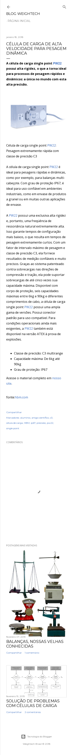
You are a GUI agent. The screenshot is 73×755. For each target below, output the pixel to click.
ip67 (33, 422)
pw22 (50, 422)
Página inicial (19, 21)
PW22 (57, 63)
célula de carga (14, 422)
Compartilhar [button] (14, 412)
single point (12, 428)
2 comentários (33, 712)
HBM (27, 422)
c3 (51, 417)
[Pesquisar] (64, 6)
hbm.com (21, 397)
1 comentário (32, 652)
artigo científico (40, 417)
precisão (41, 422)
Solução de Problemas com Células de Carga (33, 703)
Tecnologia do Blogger (36, 736)
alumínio (25, 417)
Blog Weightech (23, 14)
